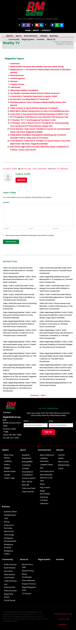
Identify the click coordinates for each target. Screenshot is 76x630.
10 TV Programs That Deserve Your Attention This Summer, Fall (39, 117)
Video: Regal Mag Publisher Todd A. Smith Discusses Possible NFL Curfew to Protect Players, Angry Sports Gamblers (56, 315)
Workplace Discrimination (10, 539)
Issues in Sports (29, 478)
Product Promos (29, 584)
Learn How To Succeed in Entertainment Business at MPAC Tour (39, 114)
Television (60, 44)
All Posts (21, 180)
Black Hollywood (47, 455)
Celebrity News (46, 464)
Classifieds (62, 624)
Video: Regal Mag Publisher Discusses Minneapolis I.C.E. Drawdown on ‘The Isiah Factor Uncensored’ (56, 279)
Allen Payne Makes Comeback (24, 90)
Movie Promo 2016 (27, 566)
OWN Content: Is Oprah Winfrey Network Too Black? (34, 108)
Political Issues (10, 564)
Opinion (9, 36)
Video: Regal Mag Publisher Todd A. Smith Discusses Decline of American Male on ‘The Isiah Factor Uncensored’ (19, 324)
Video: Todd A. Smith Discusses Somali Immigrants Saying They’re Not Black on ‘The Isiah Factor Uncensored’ (19, 297)
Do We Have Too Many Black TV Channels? (29, 99)
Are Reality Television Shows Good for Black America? (35, 93)
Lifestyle (43, 36)
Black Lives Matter (8, 456)
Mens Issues (63, 461)
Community (14, 39)
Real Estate (9, 531)
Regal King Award (8, 595)
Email (54, 421)
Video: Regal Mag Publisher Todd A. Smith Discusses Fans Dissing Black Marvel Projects (19, 367)
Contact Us (61, 619)
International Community (9, 576)
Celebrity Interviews (44, 459)
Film (41, 468)
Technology (9, 535)
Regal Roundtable (45, 492)
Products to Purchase (9, 526)
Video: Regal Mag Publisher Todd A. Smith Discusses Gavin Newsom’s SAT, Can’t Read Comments (19, 279)
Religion (7, 468)
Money (7, 522)
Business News (10, 511)
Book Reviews (10, 568)
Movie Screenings (27, 575)
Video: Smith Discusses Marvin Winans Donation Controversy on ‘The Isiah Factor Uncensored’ (54, 324)
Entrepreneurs (10, 515)
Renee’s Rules (10, 471)
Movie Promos (28, 571)
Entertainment (31, 36)
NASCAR (25, 485)
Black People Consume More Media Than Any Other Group (37, 66)
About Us (51, 39)
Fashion (61, 455)
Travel (60, 468)
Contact (7, 412)
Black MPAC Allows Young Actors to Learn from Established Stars (39, 111)
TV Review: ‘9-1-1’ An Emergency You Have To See (33, 120)
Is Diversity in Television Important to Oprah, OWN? (33, 96)
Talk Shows (15, 87)
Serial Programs (17, 78)
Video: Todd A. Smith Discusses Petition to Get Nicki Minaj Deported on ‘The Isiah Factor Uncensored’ (55, 297)
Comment (6, 202)
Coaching (26, 465)
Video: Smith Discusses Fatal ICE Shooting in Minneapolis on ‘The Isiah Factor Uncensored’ (20, 306)
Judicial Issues (10, 581)
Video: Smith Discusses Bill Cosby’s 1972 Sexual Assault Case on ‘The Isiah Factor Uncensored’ (55, 270)
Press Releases (28, 580)
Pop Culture (45, 487)
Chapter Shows (17, 84)
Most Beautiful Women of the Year (46, 478)
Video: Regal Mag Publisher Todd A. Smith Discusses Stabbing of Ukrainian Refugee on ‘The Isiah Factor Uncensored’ (56, 344)
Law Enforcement (9, 585)
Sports (19, 36)
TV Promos (26, 593)
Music (42, 484)
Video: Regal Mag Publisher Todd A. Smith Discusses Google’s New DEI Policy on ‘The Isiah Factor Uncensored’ (19, 356)
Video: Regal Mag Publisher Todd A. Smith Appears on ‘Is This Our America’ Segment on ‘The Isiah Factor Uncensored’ (20, 376)
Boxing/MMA (27, 461)
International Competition (27, 473)
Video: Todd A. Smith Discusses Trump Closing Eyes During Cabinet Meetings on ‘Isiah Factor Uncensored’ (19, 288)
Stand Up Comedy (44, 498)
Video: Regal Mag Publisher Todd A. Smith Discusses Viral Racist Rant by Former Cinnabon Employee (19, 315)
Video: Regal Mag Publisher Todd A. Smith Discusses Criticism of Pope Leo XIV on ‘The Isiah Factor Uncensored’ (19, 333)
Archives (40, 39)
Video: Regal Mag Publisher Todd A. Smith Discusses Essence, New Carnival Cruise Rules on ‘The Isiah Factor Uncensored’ (56, 367)
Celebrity (8, 461)
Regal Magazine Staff (29, 588)
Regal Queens (28, 39)
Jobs (6, 518)
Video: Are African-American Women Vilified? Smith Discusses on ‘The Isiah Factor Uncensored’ (18, 270)
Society (7, 475)
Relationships (63, 465)
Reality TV (54, 169)
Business (54, 36)
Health (61, 458)
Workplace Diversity (8, 546)
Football (25, 468)
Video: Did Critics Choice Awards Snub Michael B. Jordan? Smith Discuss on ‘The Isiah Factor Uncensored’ (55, 306)
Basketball (26, 458)
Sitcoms (14, 81)
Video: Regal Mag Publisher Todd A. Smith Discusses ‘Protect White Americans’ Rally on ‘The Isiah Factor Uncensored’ (56, 376)
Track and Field (28, 488)
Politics (7, 464)
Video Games (28, 491)
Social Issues (9, 600)
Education (8, 571)
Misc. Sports (27, 481)
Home (56, 42)
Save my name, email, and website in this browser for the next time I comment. (30, 235)
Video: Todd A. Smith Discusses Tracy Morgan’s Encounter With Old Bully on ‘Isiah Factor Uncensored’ (54, 288)
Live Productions (47, 471)
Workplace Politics (8, 552)
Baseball (25, 455)
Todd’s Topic (9, 478)
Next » (43, 395)
